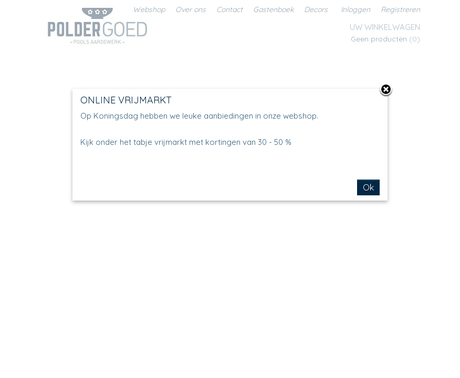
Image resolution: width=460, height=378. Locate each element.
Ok (368, 187)
